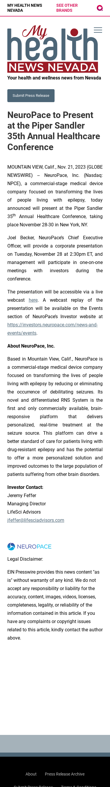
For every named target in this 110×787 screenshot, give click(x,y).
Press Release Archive (64, 774)
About (31, 774)
